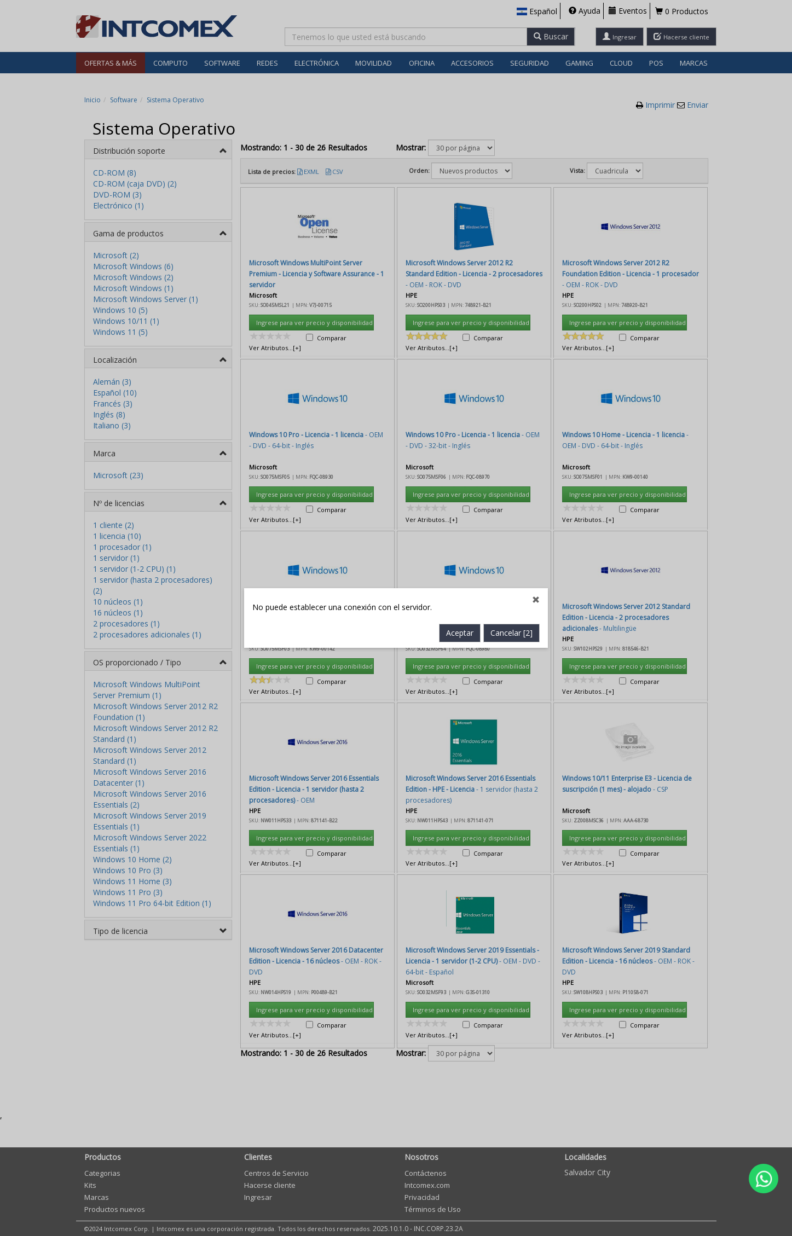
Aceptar (459, 387)
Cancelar (511, 387)
